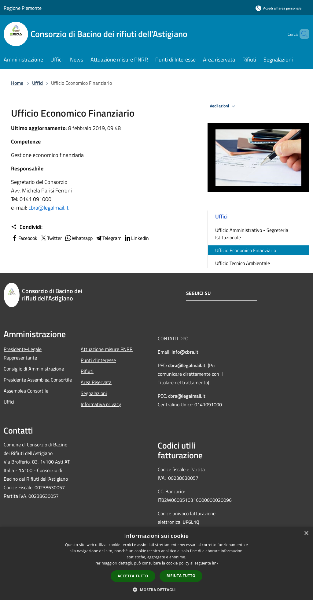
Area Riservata (96, 382)
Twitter (51, 238)
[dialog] (156, 563)
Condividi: (26, 227)
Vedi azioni (223, 106)
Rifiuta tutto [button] (181, 575)
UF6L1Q (190, 522)
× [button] (306, 533)
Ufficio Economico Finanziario (245, 250)
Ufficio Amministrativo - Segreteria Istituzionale (251, 233)
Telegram (108, 238)
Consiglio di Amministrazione (34, 368)
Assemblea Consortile (26, 390)
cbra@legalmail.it (48, 207)
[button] (156, 590)
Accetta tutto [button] (133, 576)
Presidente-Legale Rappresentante (23, 353)
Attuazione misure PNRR (107, 349)
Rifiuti (87, 371)
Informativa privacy (101, 404)
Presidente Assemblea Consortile (38, 379)
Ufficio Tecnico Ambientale (242, 263)
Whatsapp (78, 238)
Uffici (37, 83)
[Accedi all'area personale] (278, 8)
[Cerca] (302, 34)
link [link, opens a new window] (215, 563)
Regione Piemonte (23, 8)
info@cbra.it (184, 352)
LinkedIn (136, 238)
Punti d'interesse (98, 360)
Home (17, 83)
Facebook (24, 238)
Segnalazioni (94, 393)
